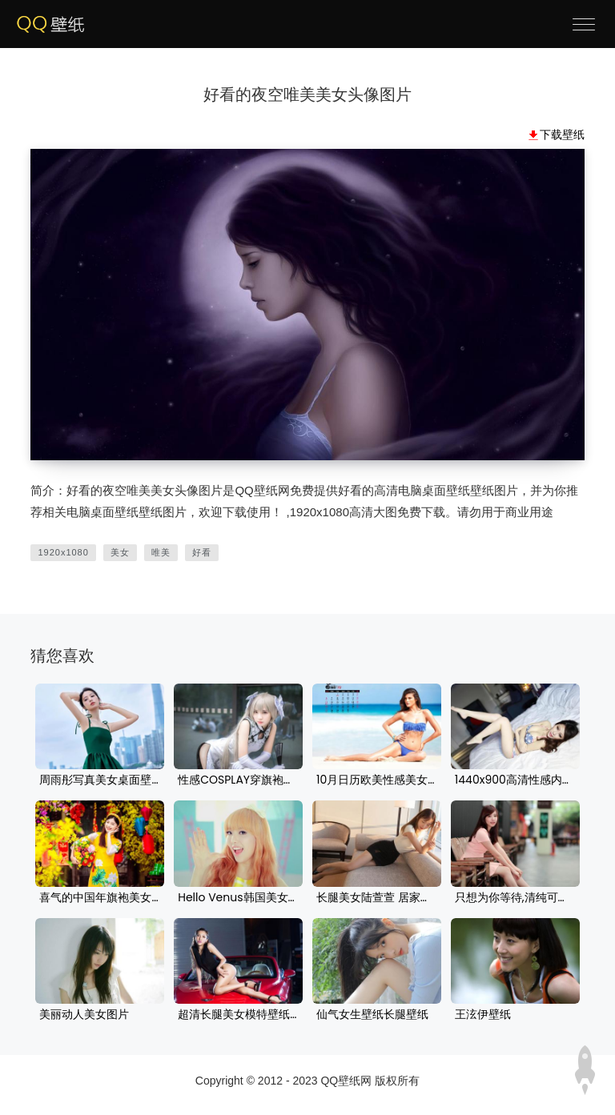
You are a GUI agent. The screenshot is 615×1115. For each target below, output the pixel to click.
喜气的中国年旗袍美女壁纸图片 (99, 898)
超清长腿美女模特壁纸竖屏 (238, 1015)
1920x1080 (63, 552)
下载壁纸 (562, 134)
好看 (201, 552)
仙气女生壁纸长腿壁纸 (372, 1015)
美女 (120, 552)
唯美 (161, 552)
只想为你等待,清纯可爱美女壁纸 (515, 898)
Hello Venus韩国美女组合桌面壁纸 (238, 898)
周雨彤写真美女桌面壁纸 (99, 780)
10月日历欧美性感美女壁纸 (376, 780)
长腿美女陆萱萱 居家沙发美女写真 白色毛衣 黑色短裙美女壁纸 (376, 898)
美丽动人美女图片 (84, 1015)
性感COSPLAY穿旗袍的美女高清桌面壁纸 (238, 780)
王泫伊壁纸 (483, 1015)
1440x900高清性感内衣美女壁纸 (515, 780)
